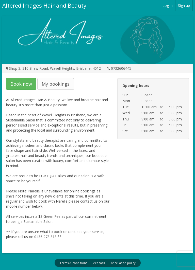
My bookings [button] (56, 84)
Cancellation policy (122, 263)
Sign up (184, 5)
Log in (167, 5)
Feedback (98, 263)
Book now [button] (21, 84)
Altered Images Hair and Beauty (44, 5)
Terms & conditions (73, 263)
